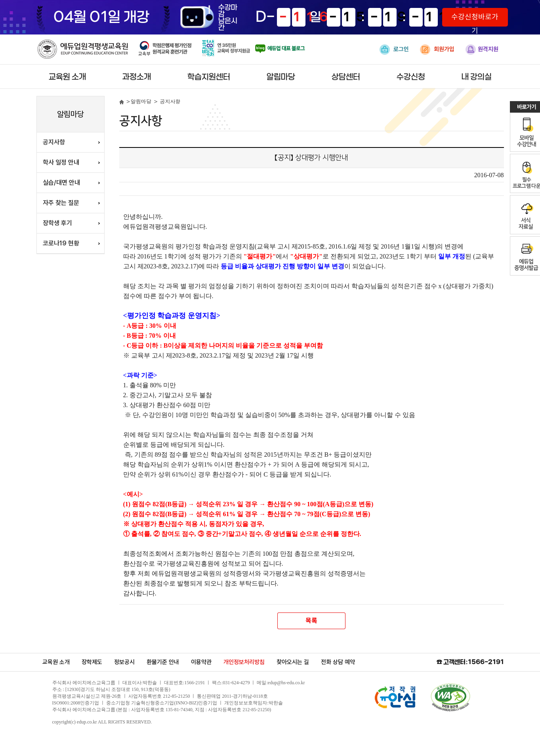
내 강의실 (477, 77)
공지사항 (54, 142)
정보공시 (124, 662)
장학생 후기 (57, 223)
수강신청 (411, 77)
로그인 (394, 49)
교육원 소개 (67, 77)
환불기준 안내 (163, 662)
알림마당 (281, 77)
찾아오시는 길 (293, 662)
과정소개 (136, 77)
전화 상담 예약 (338, 662)
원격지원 (482, 49)
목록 (311, 621)
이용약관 (201, 662)
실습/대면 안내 (61, 182)
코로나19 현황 (61, 243)
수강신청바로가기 (474, 20)
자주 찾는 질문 (61, 203)
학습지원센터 (208, 77)
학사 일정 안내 (61, 162)
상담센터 (346, 77)
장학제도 (92, 662)
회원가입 (437, 49)
